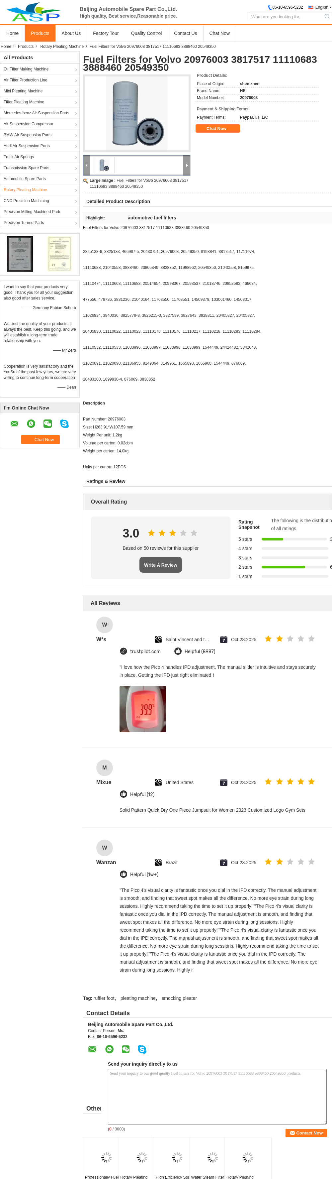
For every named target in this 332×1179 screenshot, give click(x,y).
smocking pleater (179, 998)
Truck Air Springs (19, 157)
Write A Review (160, 565)
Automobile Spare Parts (25, 179)
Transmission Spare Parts (26, 168)
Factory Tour (106, 33)
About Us (71, 33)
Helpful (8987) (200, 651)
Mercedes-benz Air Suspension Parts (36, 113)
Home (12, 33)
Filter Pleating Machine (24, 102)
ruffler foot (104, 998)
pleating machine (138, 998)
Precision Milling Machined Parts (32, 211)
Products (40, 33)
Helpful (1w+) (144, 875)
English (321, 7)
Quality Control (146, 33)
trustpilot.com (145, 651)
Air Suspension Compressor (28, 124)
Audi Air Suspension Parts (27, 146)
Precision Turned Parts (24, 222)
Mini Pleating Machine (23, 91)
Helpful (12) (142, 794)
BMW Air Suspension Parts (27, 135)
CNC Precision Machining (26, 200)
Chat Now (219, 33)
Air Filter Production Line (25, 80)
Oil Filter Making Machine (26, 69)
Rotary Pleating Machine (62, 46)
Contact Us (185, 33)
